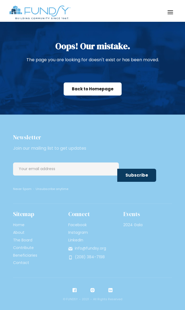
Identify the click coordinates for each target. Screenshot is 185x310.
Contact (21, 262)
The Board (22, 240)
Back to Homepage (92, 89)
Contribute (23, 247)
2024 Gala (133, 225)
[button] (170, 12)
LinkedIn (75, 240)
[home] (38, 12)
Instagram (78, 232)
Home (18, 225)
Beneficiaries (25, 255)
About (18, 232)
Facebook (77, 225)
